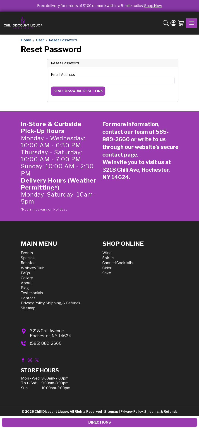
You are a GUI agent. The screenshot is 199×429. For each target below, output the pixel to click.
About (26, 283)
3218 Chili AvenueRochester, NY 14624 (50, 333)
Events (27, 253)
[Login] (173, 23)
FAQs (25, 273)
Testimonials (32, 293)
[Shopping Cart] (181, 23)
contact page (119, 154)
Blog (25, 288)
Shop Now (153, 6)
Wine (107, 253)
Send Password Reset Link (78, 91)
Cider (107, 268)
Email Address (63, 75)
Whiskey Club (32, 268)
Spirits (108, 258)
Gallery (27, 278)
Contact (28, 298)
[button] (166, 23)
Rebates (28, 263)
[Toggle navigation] (191, 23)
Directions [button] (99, 422)
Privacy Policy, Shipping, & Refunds (50, 303)
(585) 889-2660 (46, 343)
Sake (106, 273)
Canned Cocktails (117, 263)
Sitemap (28, 308)
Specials (28, 258)
